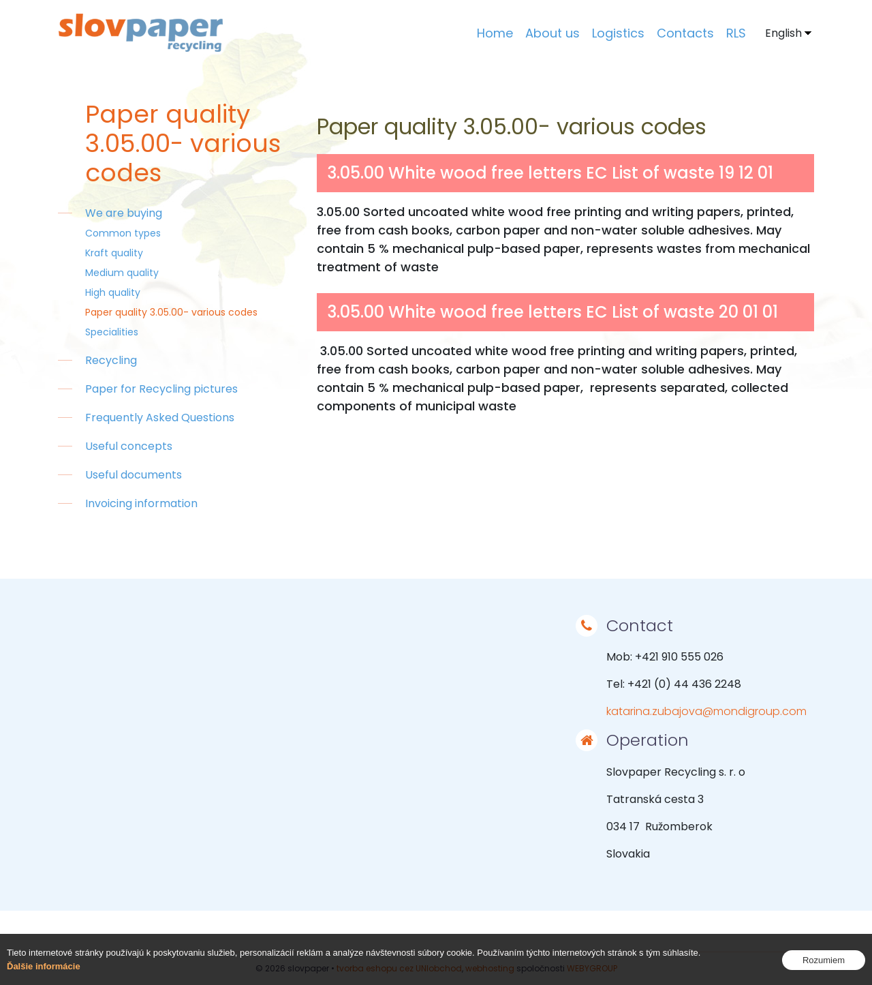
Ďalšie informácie (43, 966)
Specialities (111, 332)
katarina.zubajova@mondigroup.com (706, 711)
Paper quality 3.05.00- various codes (171, 312)
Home (495, 33)
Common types (123, 233)
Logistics (618, 33)
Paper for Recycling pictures (161, 389)
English (783, 33)
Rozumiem (824, 960)
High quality (112, 292)
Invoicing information (141, 503)
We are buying (123, 213)
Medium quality (122, 272)
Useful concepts (128, 446)
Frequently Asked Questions (159, 417)
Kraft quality (114, 253)
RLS (736, 33)
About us (552, 33)
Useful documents (133, 475)
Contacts (685, 33)
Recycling (111, 360)
